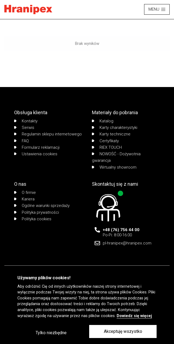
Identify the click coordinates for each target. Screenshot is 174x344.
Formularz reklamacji (37, 147)
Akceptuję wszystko (123, 331)
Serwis (24, 127)
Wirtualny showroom (114, 167)
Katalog (102, 121)
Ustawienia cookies (35, 153)
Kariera (24, 199)
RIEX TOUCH (107, 147)
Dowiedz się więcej (134, 316)
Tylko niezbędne (51, 332)
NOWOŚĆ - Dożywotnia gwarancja (116, 157)
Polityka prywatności (36, 212)
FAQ (21, 140)
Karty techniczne (111, 134)
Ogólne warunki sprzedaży (42, 205)
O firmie (25, 192)
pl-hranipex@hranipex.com (127, 243)
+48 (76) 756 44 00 (121, 229)
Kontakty (26, 121)
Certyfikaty (105, 140)
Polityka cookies (32, 218)
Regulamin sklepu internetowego (48, 134)
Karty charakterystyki (114, 127)
